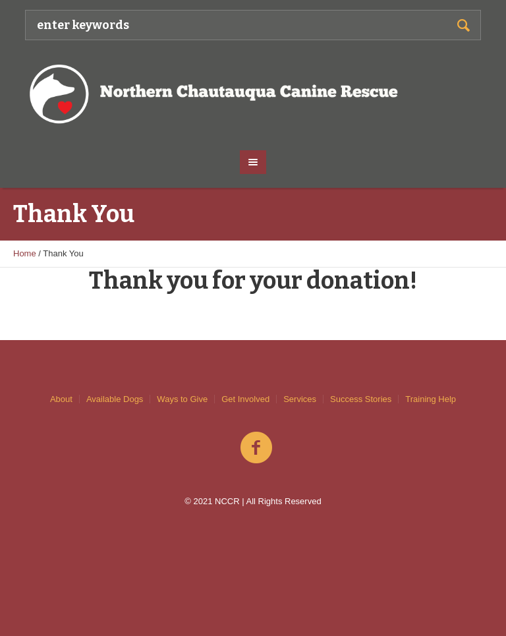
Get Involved (245, 399)
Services (299, 399)
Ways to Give (182, 399)
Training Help (430, 399)
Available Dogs (114, 399)
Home (24, 253)
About (61, 399)
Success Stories (360, 399)
